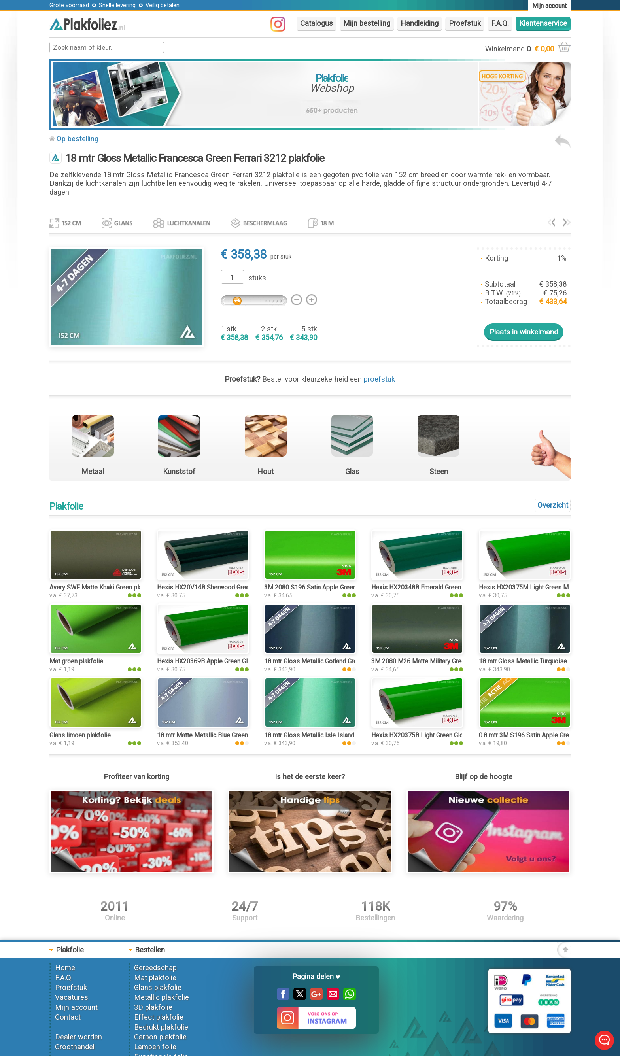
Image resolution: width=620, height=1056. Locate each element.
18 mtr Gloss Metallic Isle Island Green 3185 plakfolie (339, 735)
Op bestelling (77, 138)
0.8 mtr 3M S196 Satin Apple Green (527, 735)
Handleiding (420, 23)
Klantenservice (543, 23)
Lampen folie (155, 1047)
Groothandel (75, 1047)
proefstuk (379, 379)
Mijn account (76, 1007)
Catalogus (316, 23)
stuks (257, 278)
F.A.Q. (500, 23)
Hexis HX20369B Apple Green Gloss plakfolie (220, 661)
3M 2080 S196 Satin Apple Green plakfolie (323, 587)
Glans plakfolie (157, 987)
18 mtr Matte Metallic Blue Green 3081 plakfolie (223, 735)
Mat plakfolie (155, 977)
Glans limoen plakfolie (80, 735)
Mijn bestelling (366, 23)
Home (65, 967)
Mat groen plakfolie (76, 661)
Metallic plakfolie (161, 997)
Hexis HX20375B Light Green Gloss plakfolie (433, 735)
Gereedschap (155, 967)
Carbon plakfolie (160, 1037)
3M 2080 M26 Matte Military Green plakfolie (432, 661)
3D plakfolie (153, 1007)
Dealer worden (78, 1037)
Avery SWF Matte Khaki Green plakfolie (103, 587)
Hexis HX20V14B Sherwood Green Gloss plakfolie (226, 587)
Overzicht (552, 505)
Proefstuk (465, 23)
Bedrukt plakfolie (161, 1027)
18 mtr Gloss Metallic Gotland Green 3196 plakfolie (334, 661)
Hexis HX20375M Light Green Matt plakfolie (540, 587)
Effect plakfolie (158, 1017)
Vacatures (71, 997)
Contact (68, 1017)
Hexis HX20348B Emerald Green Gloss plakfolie (438, 587)
